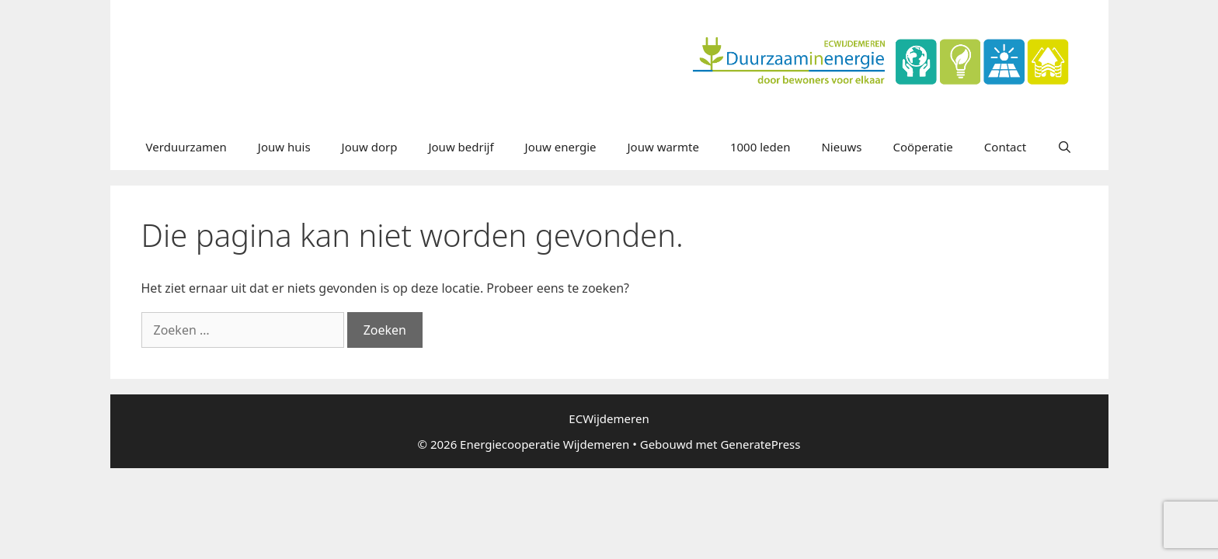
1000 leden (760, 147)
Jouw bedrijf (460, 147)
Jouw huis (284, 147)
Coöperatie (922, 147)
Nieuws (841, 147)
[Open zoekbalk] (1065, 146)
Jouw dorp (370, 147)
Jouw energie (561, 147)
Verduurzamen (186, 147)
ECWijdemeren (609, 418)
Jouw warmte (663, 147)
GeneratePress (760, 444)
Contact (1005, 147)
